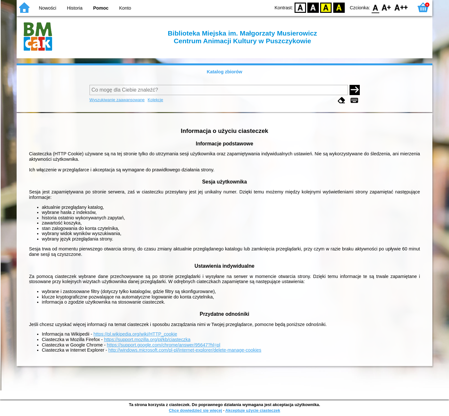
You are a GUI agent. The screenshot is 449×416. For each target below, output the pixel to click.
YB (326, 7)
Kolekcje (155, 99)
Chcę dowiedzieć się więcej (195, 410)
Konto (125, 8)
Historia (75, 8)
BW (313, 7)
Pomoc (100, 8)
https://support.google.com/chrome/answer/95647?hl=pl (163, 344)
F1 (386, 7)
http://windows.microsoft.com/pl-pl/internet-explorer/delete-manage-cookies (184, 350)
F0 (375, 7)
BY (338, 7)
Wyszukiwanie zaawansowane (117, 99)
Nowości (47, 8)
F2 (401, 7)
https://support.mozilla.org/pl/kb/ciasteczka (147, 339)
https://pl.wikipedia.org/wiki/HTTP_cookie (135, 334)
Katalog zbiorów (224, 71)
